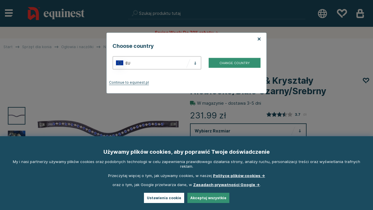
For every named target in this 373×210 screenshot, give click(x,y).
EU (128, 63)
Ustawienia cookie (164, 198)
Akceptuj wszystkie (208, 198)
